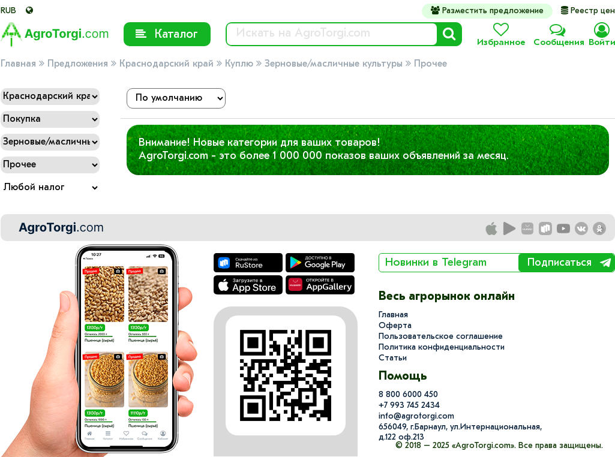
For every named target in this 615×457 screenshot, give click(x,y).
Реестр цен (588, 11)
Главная (18, 64)
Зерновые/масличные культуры (334, 64)
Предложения (77, 64)
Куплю (239, 64)
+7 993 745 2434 (409, 405)
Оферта (395, 325)
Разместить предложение (487, 11)
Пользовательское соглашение (441, 336)
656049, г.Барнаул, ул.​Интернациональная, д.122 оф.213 (460, 432)
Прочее (430, 64)
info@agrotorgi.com (416, 416)
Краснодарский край (166, 64)
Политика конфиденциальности (442, 347)
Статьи (393, 358)
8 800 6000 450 (408, 394)
